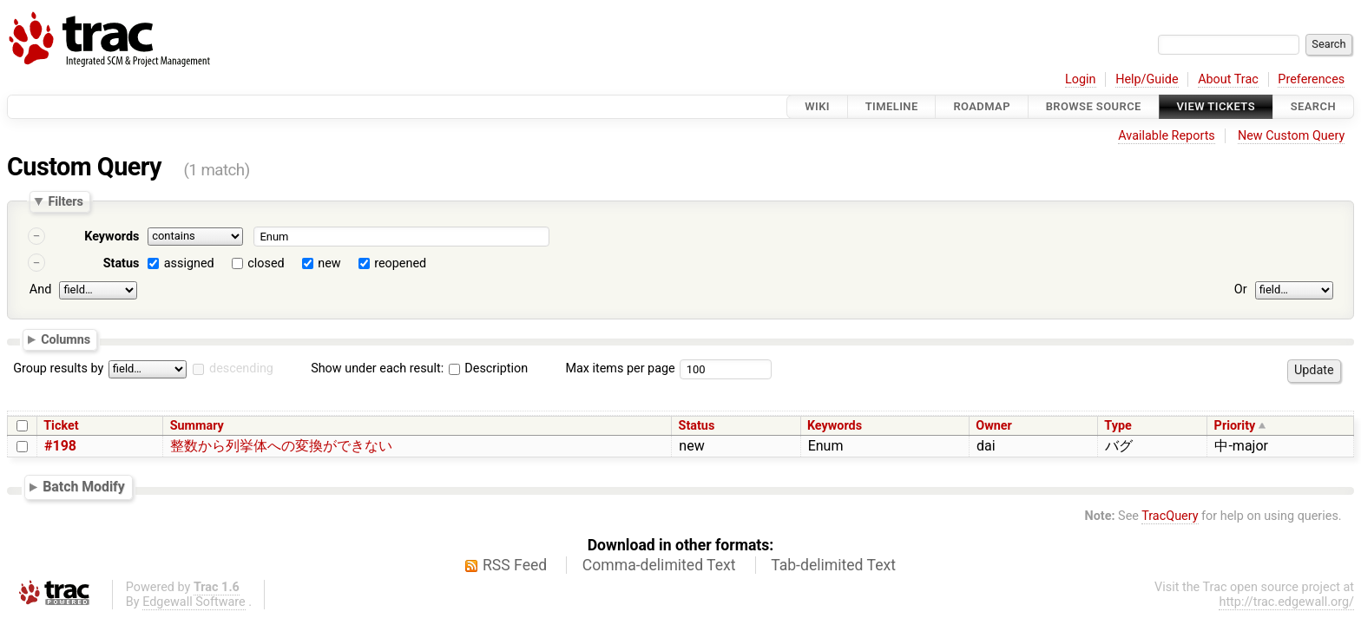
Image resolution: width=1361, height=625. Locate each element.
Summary (197, 425)
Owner (994, 425)
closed (265, 263)
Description (488, 368)
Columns (65, 338)
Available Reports (1166, 135)
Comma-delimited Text (659, 565)
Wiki (817, 106)
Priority (1235, 425)
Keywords (111, 236)
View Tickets (1216, 106)
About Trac (1228, 79)
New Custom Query (1291, 135)
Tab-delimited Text (833, 565)
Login (1080, 79)
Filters (65, 201)
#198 (60, 446)
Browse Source (1093, 106)
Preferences (1311, 79)
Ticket (60, 425)
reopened (400, 263)
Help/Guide (1146, 79)
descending (241, 368)
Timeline (891, 106)
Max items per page (619, 368)
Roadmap (981, 106)
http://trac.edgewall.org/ (1286, 602)
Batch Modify (84, 486)
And (40, 289)
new (329, 263)
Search (1313, 106)
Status (121, 263)
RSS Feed (515, 565)
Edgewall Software (194, 602)
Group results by (58, 368)
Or (1240, 289)
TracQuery (1169, 516)
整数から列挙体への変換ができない (281, 446)
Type (1117, 425)
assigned (189, 263)
